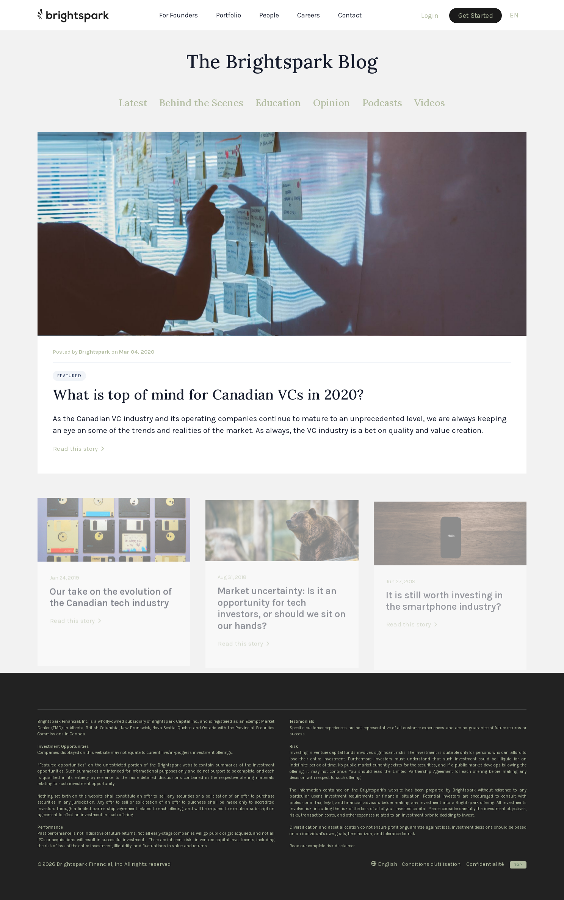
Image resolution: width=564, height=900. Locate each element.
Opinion (331, 103)
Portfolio (228, 15)
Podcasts (382, 103)
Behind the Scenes (201, 103)
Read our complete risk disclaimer (322, 845)
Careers (308, 15)
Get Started (475, 15)
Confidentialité (485, 864)
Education (278, 103)
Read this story (75, 448)
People (269, 15)
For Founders (178, 15)
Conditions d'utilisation (431, 864)
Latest (133, 103)
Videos (429, 103)
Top (518, 864)
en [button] (514, 15)
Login (430, 15)
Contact (350, 15)
